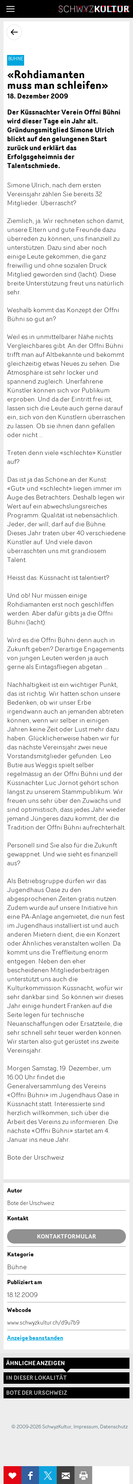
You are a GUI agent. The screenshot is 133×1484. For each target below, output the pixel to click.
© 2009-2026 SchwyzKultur (41, 1426)
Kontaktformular (66, 1236)
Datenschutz (114, 1426)
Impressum (85, 1426)
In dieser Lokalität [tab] (36, 1377)
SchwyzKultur (94, 9)
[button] (10, 9)
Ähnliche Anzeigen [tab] (35, 1363)
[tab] (66, 1392)
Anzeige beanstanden (35, 1337)
